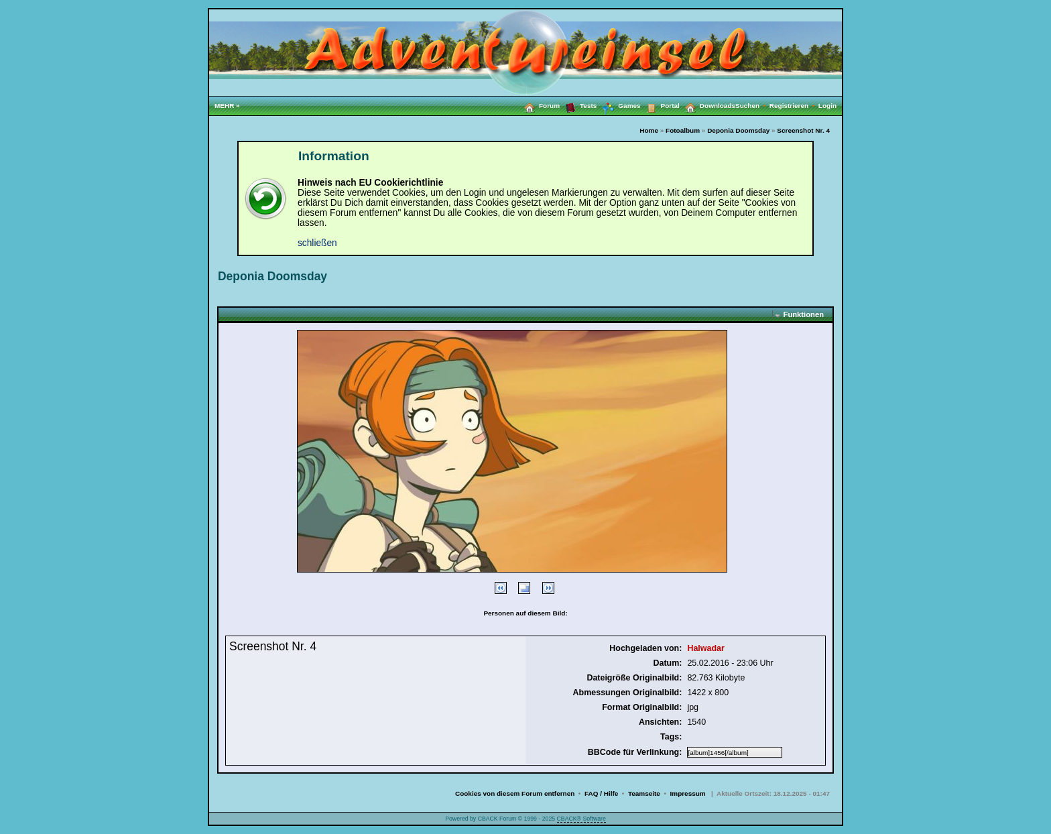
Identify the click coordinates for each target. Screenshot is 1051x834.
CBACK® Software (581, 818)
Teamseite (644, 793)
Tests (578, 105)
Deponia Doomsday (738, 130)
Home (648, 130)
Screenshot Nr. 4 (803, 130)
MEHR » (227, 105)
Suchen (752, 105)
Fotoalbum (683, 130)
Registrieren (793, 105)
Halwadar (705, 648)
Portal (660, 105)
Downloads (707, 105)
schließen (317, 243)
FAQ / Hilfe (601, 793)
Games (618, 106)
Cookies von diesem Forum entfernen (514, 793)
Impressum (688, 793)
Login (827, 105)
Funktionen (804, 314)
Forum (539, 105)
